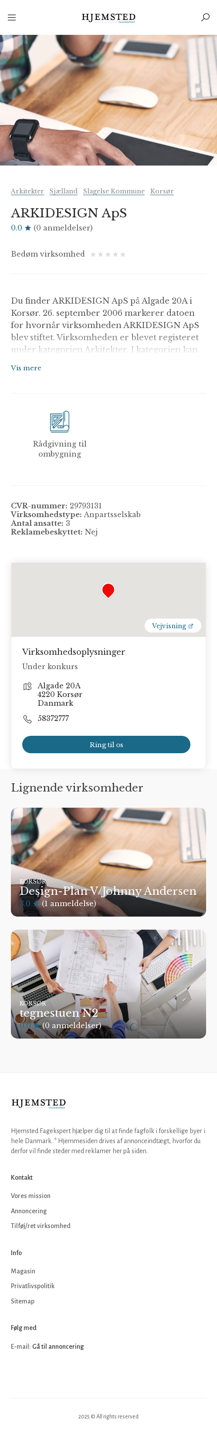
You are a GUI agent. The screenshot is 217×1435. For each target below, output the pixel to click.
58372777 (53, 718)
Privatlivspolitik (32, 1286)
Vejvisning (173, 626)
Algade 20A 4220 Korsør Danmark (59, 694)
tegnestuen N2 (59, 1013)
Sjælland (64, 191)
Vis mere (26, 368)
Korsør (162, 191)
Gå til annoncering (58, 1346)
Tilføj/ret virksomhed (41, 1225)
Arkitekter (27, 191)
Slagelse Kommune (114, 191)
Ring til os (106, 745)
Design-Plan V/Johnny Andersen (108, 891)
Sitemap (22, 1301)
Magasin (23, 1271)
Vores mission (31, 1195)
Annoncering (29, 1211)
